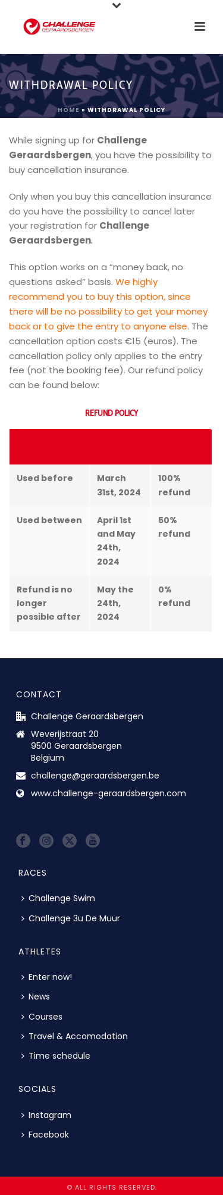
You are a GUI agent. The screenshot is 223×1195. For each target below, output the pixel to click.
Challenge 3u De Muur (70, 918)
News (35, 996)
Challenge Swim (58, 898)
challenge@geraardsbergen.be (95, 775)
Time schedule (55, 1056)
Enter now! (46, 977)
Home (69, 109)
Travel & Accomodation (74, 1036)
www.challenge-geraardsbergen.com (108, 793)
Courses (41, 1017)
